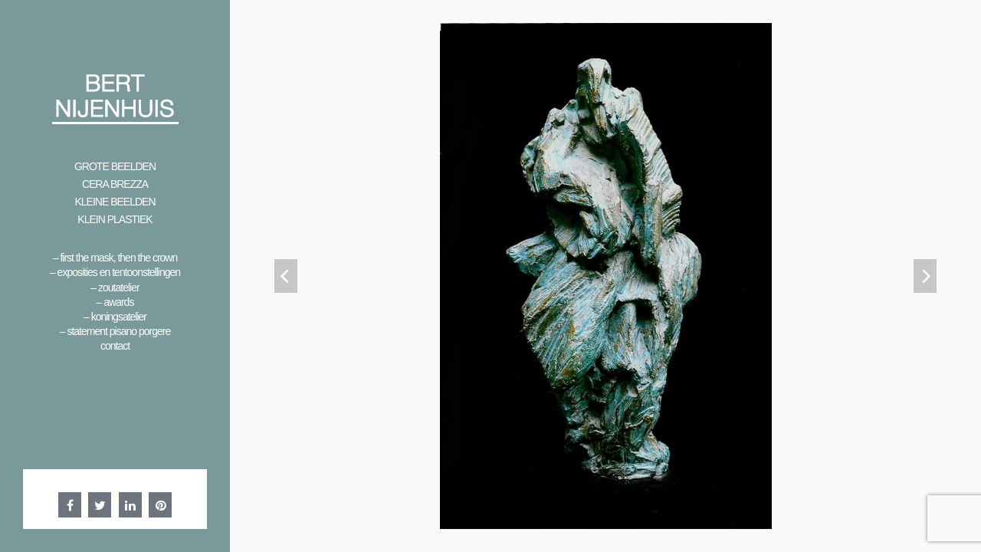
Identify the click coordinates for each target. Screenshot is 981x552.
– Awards (115, 302)
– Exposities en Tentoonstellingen (115, 272)
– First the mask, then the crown (115, 257)
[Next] (925, 276)
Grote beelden (115, 166)
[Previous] (285, 276)
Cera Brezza (115, 184)
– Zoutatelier (114, 287)
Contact (115, 346)
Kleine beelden (114, 202)
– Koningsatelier (115, 316)
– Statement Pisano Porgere (115, 331)
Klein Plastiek (114, 219)
